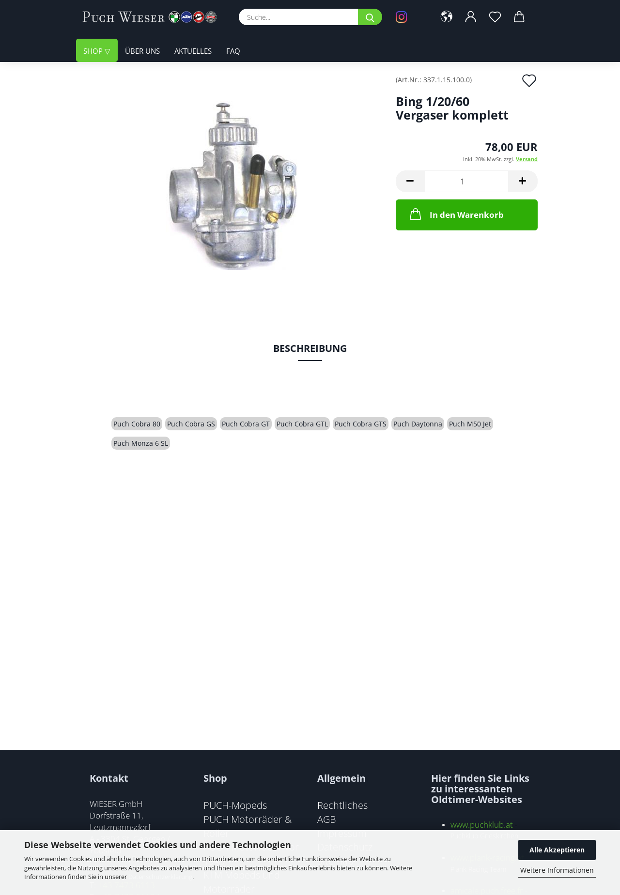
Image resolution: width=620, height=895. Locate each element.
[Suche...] (370, 17)
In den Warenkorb (456, 214)
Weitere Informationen (557, 870)
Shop (94, 51)
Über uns (142, 51)
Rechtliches (342, 805)
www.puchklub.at (481, 824)
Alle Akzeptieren (557, 849)
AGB (326, 819)
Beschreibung (310, 348)
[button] (446, 17)
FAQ (233, 51)
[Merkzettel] (495, 17)
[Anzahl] (467, 181)
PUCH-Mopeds (235, 805)
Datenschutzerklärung (160, 876)
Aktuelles (193, 51)
